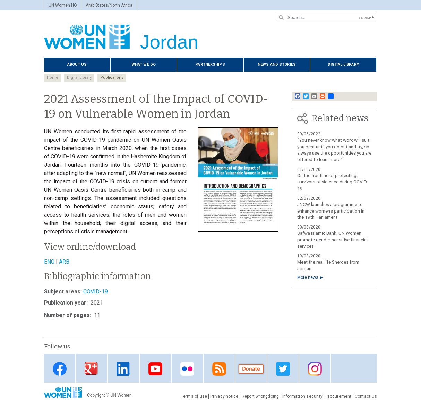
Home (52, 77)
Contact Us (366, 396)
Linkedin (123, 369)
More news (307, 277)
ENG (49, 261)
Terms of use (194, 396)
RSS (219, 369)
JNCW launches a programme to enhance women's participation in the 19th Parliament (330, 211)
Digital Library (79, 77)
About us (77, 64)
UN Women (121, 395)
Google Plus (91, 369)
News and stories (277, 64)
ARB (64, 261)
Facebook (59, 369)
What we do (143, 64)
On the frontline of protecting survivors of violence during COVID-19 (332, 182)
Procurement (339, 396)
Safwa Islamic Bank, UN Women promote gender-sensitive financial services (332, 240)
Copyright (96, 395)
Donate (251, 369)
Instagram (314, 369)
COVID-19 (95, 291)
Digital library (343, 64)
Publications (111, 77)
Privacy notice (224, 396)
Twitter (283, 369)
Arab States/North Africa (109, 5)
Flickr (187, 369)
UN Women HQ (63, 5)
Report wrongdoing (260, 396)
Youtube (155, 369)
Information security (302, 396)
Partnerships (210, 64)
